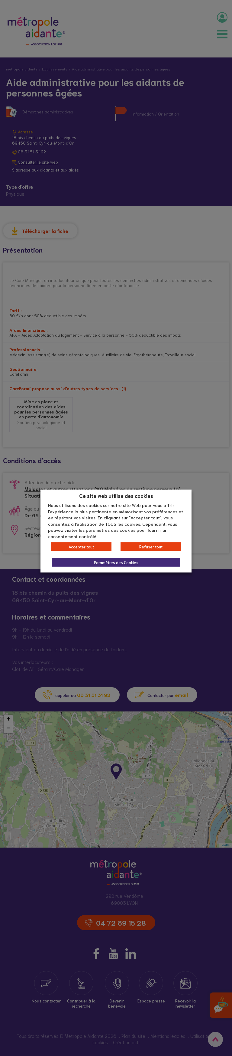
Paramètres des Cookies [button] (116, 562)
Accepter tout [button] (81, 546)
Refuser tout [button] (151, 546)
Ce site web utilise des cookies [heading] (116, 495)
